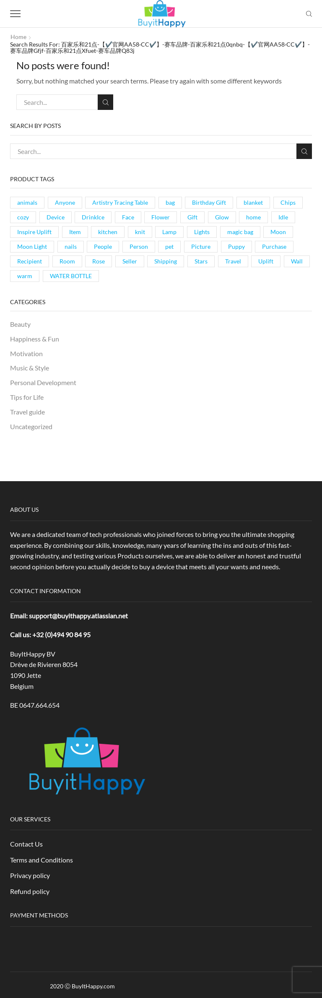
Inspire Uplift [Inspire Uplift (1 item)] (34, 231)
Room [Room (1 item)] (67, 261)
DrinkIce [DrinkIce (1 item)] (93, 217)
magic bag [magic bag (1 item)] (240, 231)
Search (105, 102)
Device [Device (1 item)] (56, 217)
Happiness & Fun (34, 339)
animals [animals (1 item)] (27, 202)
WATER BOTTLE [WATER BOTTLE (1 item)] (71, 275)
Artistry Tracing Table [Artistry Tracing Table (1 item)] (120, 202)
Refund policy (29, 891)
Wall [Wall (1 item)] (297, 261)
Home (18, 36)
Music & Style (29, 368)
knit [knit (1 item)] (140, 231)
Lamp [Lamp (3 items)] (169, 231)
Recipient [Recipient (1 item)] (29, 261)
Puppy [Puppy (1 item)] (236, 246)
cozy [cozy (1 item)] (23, 217)
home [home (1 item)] (253, 217)
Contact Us (26, 844)
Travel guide (27, 412)
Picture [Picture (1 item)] (200, 246)
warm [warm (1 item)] (24, 275)
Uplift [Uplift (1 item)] (265, 261)
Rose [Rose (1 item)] (98, 261)
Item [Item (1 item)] (75, 231)
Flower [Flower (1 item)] (160, 217)
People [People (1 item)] (103, 246)
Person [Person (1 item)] (139, 246)
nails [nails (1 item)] (71, 246)
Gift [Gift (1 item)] (192, 217)
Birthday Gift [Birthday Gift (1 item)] (209, 202)
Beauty (20, 324)
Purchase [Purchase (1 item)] (274, 246)
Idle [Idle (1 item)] (283, 217)
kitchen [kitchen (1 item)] (107, 231)
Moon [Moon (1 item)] (278, 231)
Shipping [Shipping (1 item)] (165, 261)
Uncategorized (31, 426)
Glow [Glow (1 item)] (222, 217)
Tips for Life (27, 397)
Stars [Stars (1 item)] (201, 261)
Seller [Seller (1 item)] (129, 261)
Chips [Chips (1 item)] (288, 202)
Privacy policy (30, 875)
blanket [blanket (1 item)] (253, 202)
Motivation (26, 353)
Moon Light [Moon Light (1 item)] (32, 246)
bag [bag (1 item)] (170, 202)
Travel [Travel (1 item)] (233, 261)
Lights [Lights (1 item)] (202, 231)
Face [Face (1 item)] (128, 217)
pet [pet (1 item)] (169, 246)
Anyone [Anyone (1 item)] (65, 202)
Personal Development (43, 382)
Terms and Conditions (41, 860)
